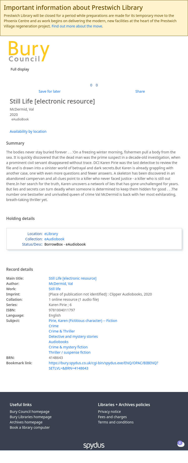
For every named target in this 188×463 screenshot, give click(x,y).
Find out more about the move (77, 26)
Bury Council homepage (30, 411)
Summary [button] (15, 143)
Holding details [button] (20, 218)
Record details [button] (19, 269)
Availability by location (28, 131)
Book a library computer (30, 427)
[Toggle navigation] (176, 53)
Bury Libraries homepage (31, 416)
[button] (170, 53)
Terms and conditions (115, 422)
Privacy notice (109, 411)
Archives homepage (26, 422)
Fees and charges (112, 416)
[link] (91, 85)
